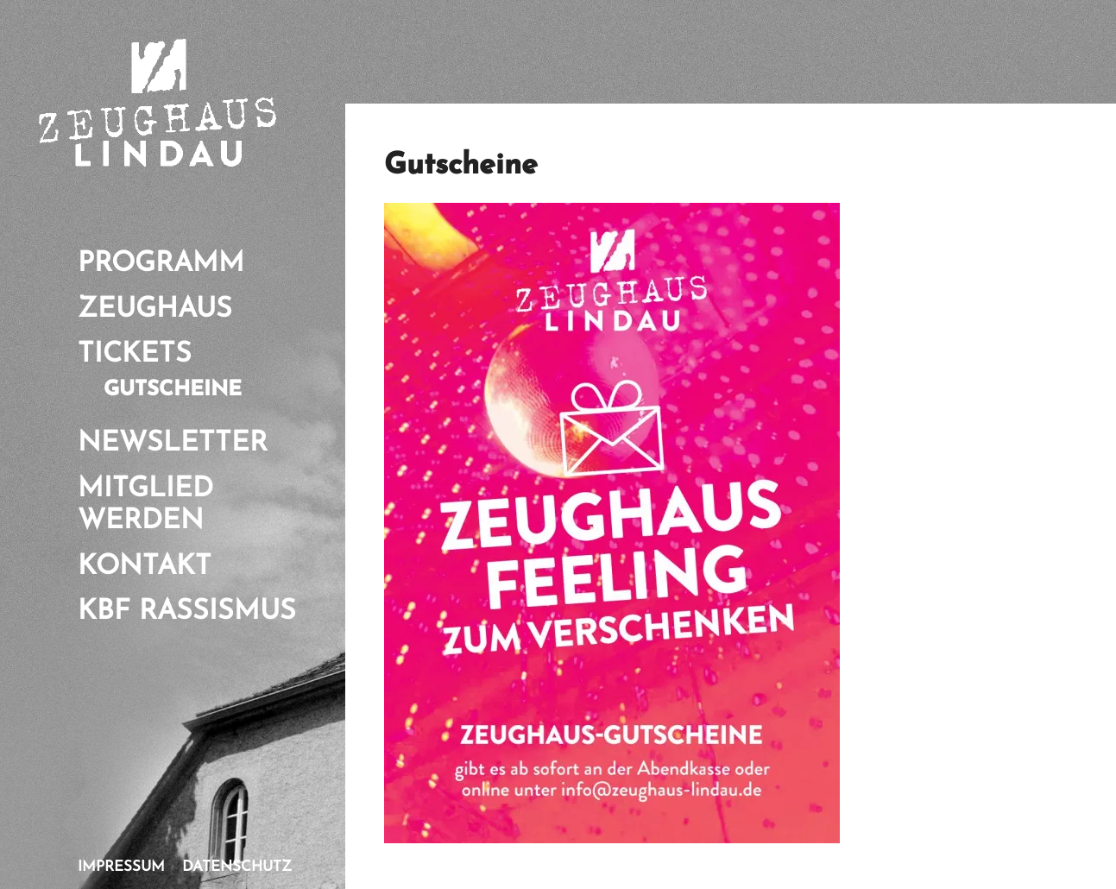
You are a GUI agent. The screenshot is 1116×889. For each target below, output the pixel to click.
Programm (161, 264)
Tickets (135, 355)
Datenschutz (237, 867)
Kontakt (144, 567)
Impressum (121, 867)
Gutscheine (173, 390)
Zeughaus (155, 310)
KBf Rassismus (187, 612)
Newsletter (173, 443)
